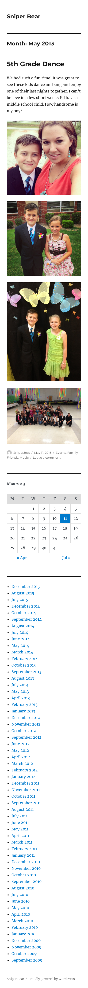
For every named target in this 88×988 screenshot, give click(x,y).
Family (72, 452)
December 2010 (25, 861)
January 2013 (23, 711)
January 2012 (23, 776)
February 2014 (24, 658)
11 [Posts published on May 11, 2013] (65, 518)
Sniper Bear (23, 16)
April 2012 (20, 757)
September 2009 (26, 960)
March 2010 (22, 920)
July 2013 (19, 684)
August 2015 (22, 593)
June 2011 (20, 822)
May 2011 (19, 829)
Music (24, 457)
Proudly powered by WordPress (51, 979)
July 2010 (19, 894)
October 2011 (23, 796)
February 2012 (24, 770)
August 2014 (22, 625)
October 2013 (23, 665)
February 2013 (24, 704)
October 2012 (23, 730)
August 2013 (22, 678)
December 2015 (25, 586)
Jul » (66, 557)
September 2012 (26, 737)
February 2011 (24, 848)
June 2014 (20, 639)
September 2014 (26, 619)
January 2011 (23, 855)
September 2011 (26, 802)
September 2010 (26, 881)
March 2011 (21, 842)
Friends (12, 457)
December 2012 (25, 717)
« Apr (22, 557)
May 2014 (20, 645)
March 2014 (22, 652)
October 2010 (23, 875)
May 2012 (20, 750)
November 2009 (26, 947)
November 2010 (26, 868)
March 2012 (22, 763)
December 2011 (25, 783)
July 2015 (19, 599)
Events (61, 452)
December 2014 (25, 606)
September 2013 (26, 671)
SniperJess (21, 452)
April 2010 (20, 914)
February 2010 (24, 927)
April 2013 (20, 698)
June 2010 (20, 901)
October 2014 (23, 612)
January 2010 (23, 934)
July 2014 (19, 632)
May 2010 (20, 907)
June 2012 (20, 743)
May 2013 (20, 691)
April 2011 (20, 835)
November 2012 (26, 724)
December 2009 (26, 940)
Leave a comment (47, 457)
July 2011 (19, 816)
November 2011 (25, 789)
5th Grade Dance (35, 64)
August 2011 (22, 809)
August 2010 (22, 888)
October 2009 (24, 953)
